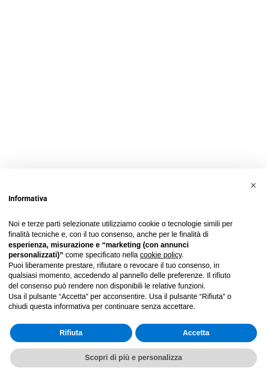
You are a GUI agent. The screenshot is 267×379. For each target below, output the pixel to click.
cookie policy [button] (161, 255)
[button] (253, 185)
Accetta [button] (196, 332)
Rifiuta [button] (71, 332)
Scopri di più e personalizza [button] (133, 357)
